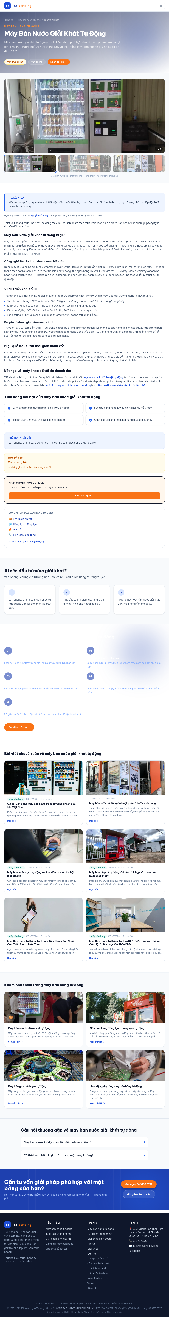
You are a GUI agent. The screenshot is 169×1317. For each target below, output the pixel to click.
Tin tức (91, 1243)
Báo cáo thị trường (98, 1278)
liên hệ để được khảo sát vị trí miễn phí (121, 388)
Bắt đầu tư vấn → (19, 729)
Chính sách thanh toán (97, 1303)
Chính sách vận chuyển (71, 1303)
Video (90, 1283)
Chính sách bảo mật (46, 1303)
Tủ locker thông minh (58, 1233)
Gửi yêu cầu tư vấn (139, 1197)
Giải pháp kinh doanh (58, 1238)
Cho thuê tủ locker (56, 1248)
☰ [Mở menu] (161, 6)
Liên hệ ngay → (84, 498)
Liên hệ (91, 1253)
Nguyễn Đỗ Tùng (39, 218)
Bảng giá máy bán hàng (60, 1243)
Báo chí (91, 1288)
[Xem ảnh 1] (30, 165)
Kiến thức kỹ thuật (98, 1273)
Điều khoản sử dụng (122, 1303)
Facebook (134, 1250)
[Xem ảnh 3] (139, 165)
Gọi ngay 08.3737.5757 (138, 1187)
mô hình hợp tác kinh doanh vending (68, 388)
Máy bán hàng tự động (29, 20)
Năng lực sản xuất (97, 1258)
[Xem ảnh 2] (84, 165)
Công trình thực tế (98, 1263)
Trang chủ (9, 20)
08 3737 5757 (155, 1308)
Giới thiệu (93, 1248)
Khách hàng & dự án (99, 1268)
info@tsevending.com (145, 1245)
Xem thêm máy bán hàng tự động (61, 730)
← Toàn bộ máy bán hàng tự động (26, 544)
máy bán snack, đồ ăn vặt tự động (103, 380)
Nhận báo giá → (58, 61)
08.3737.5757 (140, 1240)
